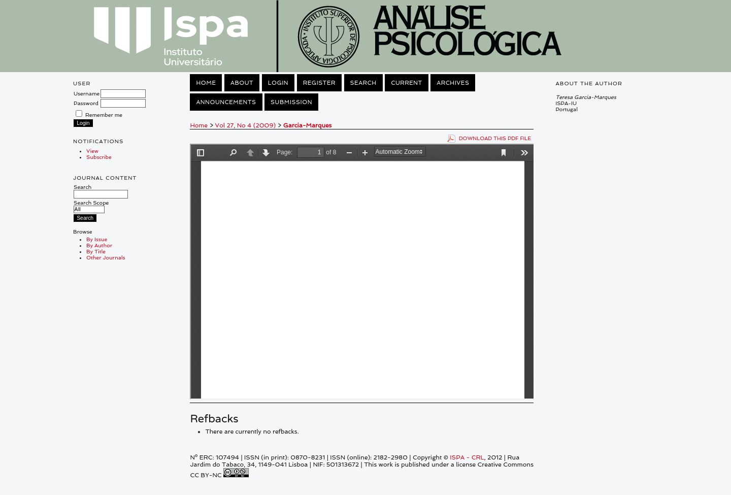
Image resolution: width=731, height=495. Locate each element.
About (241, 82)
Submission (291, 102)
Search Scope (91, 206)
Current (406, 82)
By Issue (96, 239)
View (92, 151)
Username (86, 93)
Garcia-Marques (307, 125)
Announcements (226, 102)
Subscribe (99, 157)
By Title (96, 251)
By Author (99, 245)
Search (101, 190)
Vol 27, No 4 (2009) (245, 125)
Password (86, 103)
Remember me (103, 115)
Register (319, 82)
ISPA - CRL (467, 457)
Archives (453, 82)
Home (206, 82)
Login (278, 82)
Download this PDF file (495, 138)
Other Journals (105, 257)
